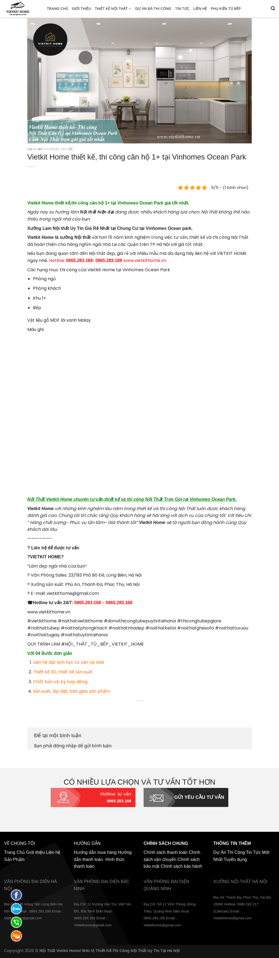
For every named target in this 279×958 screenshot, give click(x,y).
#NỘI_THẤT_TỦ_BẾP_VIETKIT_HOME (102, 644)
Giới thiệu (81, 9)
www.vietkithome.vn (144, 260)
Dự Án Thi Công (229, 852)
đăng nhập (65, 746)
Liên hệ (200, 9)
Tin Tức (182, 9)
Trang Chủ (57, 9)
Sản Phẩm (14, 859)
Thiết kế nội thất (113, 8)
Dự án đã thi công (153, 9)
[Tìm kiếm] (273, 8)
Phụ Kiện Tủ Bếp (226, 9)
